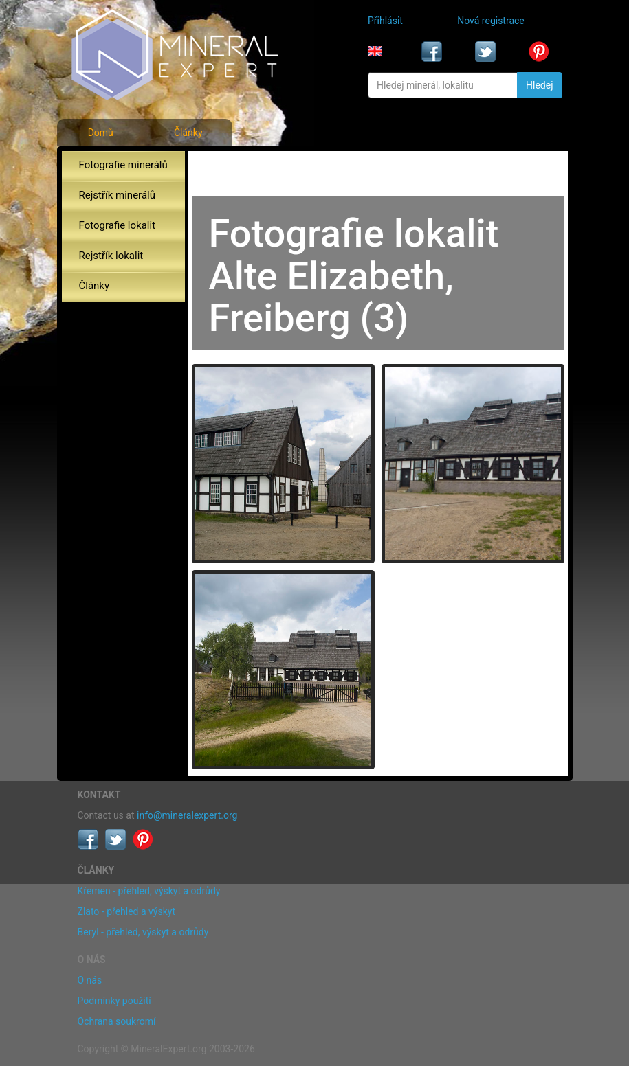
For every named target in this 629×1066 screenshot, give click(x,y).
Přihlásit (385, 20)
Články (188, 132)
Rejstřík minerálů (117, 195)
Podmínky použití (114, 1000)
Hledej (539, 85)
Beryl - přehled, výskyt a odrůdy (143, 932)
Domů (100, 132)
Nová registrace (491, 20)
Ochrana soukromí (117, 1021)
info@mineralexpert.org (187, 815)
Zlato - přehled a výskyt (126, 911)
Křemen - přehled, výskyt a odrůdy (149, 890)
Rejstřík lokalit (111, 255)
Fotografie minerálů (123, 165)
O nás (90, 980)
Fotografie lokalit (117, 225)
